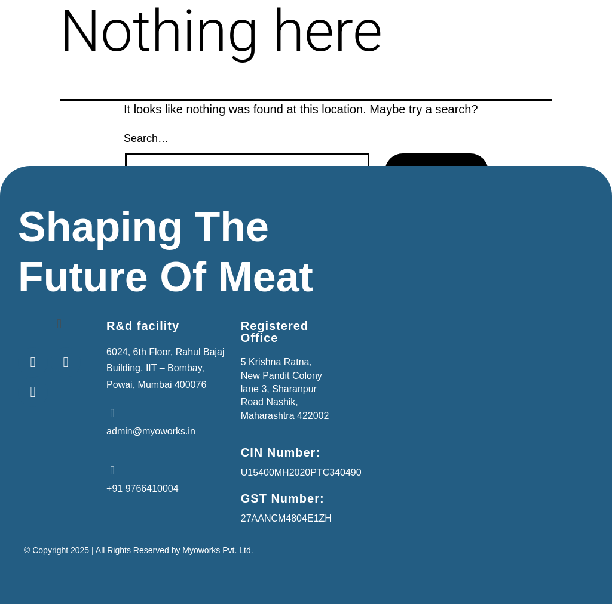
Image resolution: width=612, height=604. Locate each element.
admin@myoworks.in (150, 431)
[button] (59, 324)
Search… (146, 138)
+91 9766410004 (142, 488)
